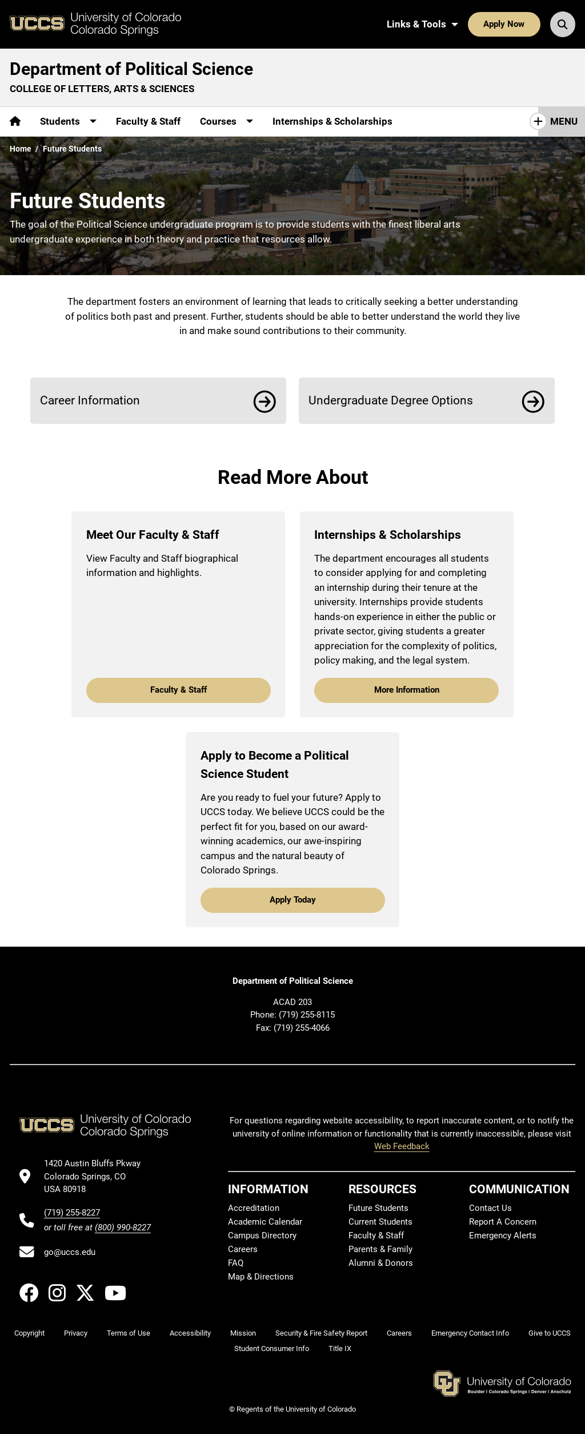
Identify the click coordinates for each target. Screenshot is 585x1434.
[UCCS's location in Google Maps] (97, 1176)
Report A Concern (502, 1222)
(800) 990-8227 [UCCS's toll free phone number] (123, 1227)
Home (20, 148)
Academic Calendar (265, 1222)
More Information (406, 690)
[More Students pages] (68, 121)
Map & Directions (261, 1277)
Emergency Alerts (502, 1235)
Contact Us (490, 1208)
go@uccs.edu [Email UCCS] (69, 1252)
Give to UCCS (549, 1333)
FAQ (235, 1263)
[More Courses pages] (226, 121)
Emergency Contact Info (470, 1333)
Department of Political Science (131, 69)
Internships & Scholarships (332, 121)
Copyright (29, 1333)
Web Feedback (402, 1146)
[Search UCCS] (562, 24)
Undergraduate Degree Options (390, 400)
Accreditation (253, 1208)
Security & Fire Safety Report (321, 1333)
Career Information (90, 400)
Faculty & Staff (148, 121)
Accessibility (190, 1333)
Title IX (339, 1348)
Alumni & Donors (380, 1263)
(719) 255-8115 (307, 1015)
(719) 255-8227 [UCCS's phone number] (72, 1212)
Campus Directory (262, 1235)
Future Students (378, 1208)
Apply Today (293, 900)
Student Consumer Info (271, 1348)
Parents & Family (380, 1249)
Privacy (75, 1333)
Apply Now (503, 24)
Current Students (380, 1222)
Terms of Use (128, 1333)
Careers (243, 1249)
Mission (243, 1333)
